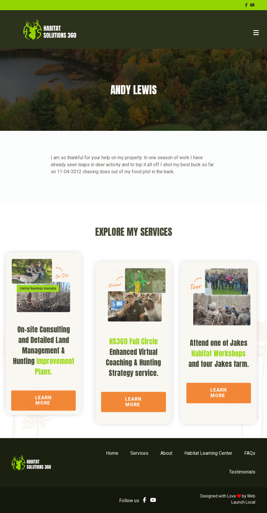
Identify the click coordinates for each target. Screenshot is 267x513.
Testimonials (242, 472)
